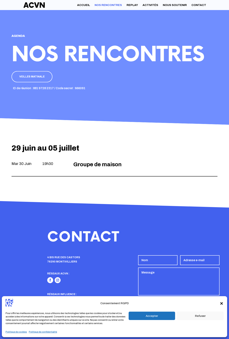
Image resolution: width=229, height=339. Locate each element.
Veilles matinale (32, 76)
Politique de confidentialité (43, 332)
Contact (198, 5)
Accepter (152, 315)
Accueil (83, 5)
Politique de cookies (16, 332)
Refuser (200, 315)
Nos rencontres (108, 5)
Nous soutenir (175, 5)
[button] (221, 303)
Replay (132, 5)
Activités (150, 5)
